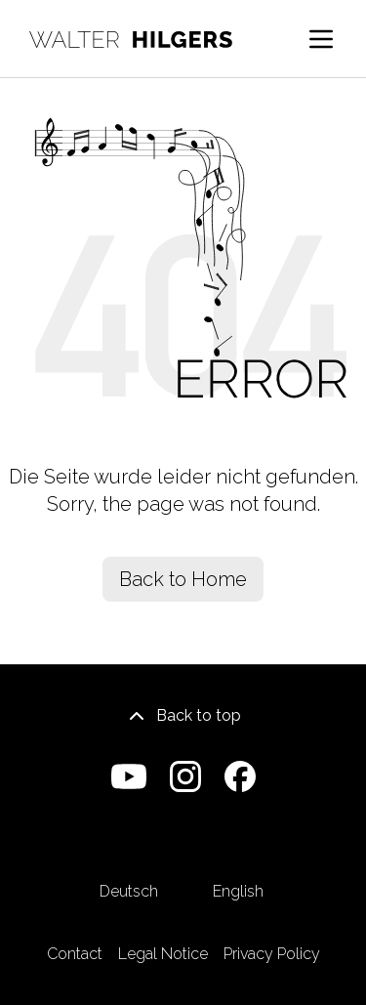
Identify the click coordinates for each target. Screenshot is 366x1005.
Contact (74, 953)
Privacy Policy (272, 953)
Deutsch (129, 862)
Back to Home (183, 579)
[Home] (130, 39)
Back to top (183, 716)
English (238, 862)
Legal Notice (163, 953)
